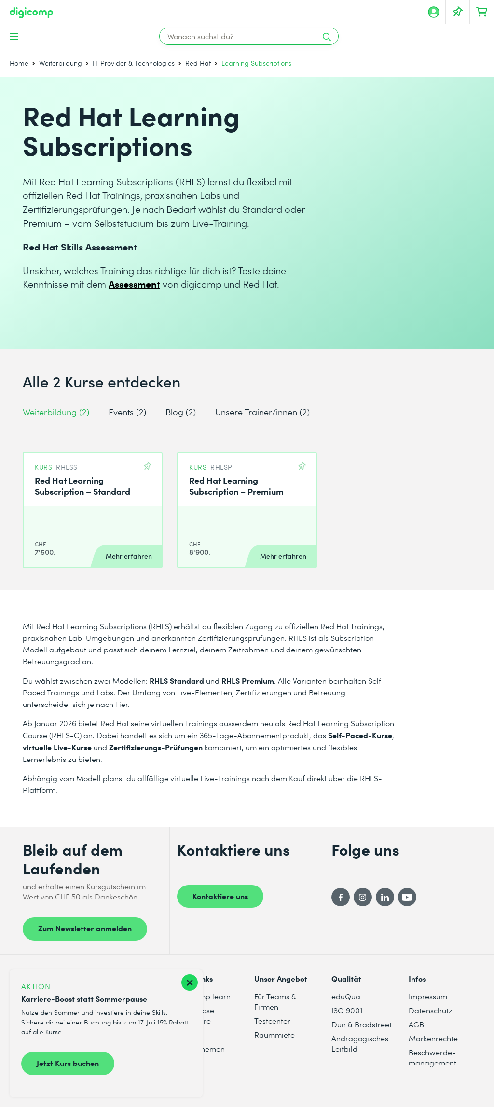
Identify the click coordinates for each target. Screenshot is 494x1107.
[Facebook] (340, 897)
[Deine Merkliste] (458, 12)
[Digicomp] (31, 12)
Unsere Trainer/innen (262, 411)
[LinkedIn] (385, 897)
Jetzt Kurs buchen (68, 1062)
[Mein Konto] (434, 12)
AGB (416, 1024)
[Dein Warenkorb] (482, 12)
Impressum (428, 996)
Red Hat (198, 63)
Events (127, 411)
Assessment (134, 283)
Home (19, 63)
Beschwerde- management (432, 1057)
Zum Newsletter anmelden (85, 928)
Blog (180, 411)
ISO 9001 (346, 1010)
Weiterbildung (60, 63)
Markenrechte (433, 1038)
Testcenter (272, 1020)
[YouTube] (407, 897)
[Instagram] (363, 897)
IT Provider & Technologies (134, 63)
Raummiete (274, 1034)
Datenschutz (431, 1010)
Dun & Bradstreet (361, 1024)
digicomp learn (204, 996)
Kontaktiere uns (220, 895)
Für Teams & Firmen (275, 1001)
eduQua (345, 996)
